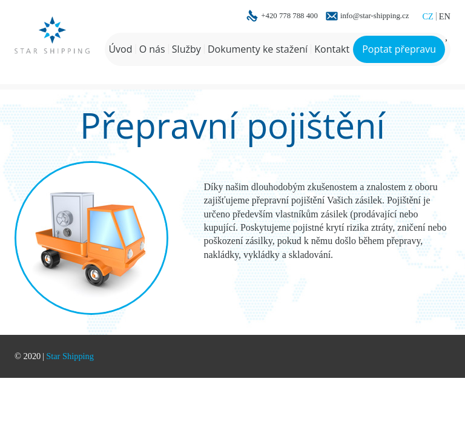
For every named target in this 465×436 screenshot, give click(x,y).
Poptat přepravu (399, 49)
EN (444, 16)
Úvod (120, 49)
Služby (186, 49)
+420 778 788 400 (289, 16)
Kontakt (331, 49)
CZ (427, 16)
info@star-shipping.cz (374, 16)
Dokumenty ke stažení (258, 49)
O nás (152, 49)
